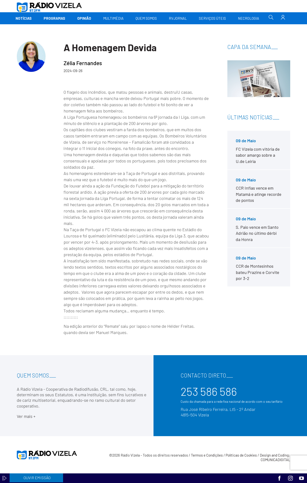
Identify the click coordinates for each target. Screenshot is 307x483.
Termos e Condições (207, 455)
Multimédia (113, 18)
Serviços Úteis (212, 18)
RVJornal (178, 18)
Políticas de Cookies (241, 455)
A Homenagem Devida (110, 47)
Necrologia (248, 18)
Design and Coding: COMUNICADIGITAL (275, 457)
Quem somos (146, 18)
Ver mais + (26, 416)
